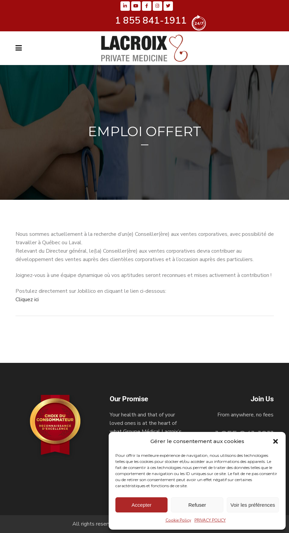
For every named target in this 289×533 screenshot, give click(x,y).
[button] (275, 441)
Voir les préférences (252, 505)
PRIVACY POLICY (210, 520)
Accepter (141, 505)
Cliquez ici (27, 299)
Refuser (197, 505)
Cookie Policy (178, 520)
